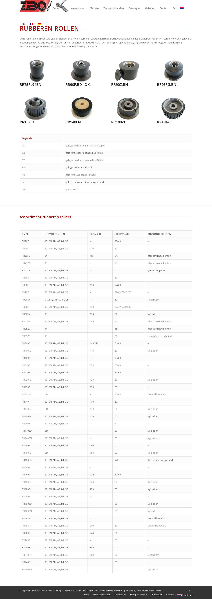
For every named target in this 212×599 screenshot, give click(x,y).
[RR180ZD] (127, 108)
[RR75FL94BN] (36, 71)
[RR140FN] (81, 108)
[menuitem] (25, 8)
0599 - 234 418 (83, 590)
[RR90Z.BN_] (127, 71)
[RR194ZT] (173, 108)
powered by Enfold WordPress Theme (142, 590)
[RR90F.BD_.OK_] (81, 71)
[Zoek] (174, 8)
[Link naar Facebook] (189, 590)
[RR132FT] (36, 108)
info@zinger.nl (115, 590)
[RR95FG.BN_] (173, 71)
